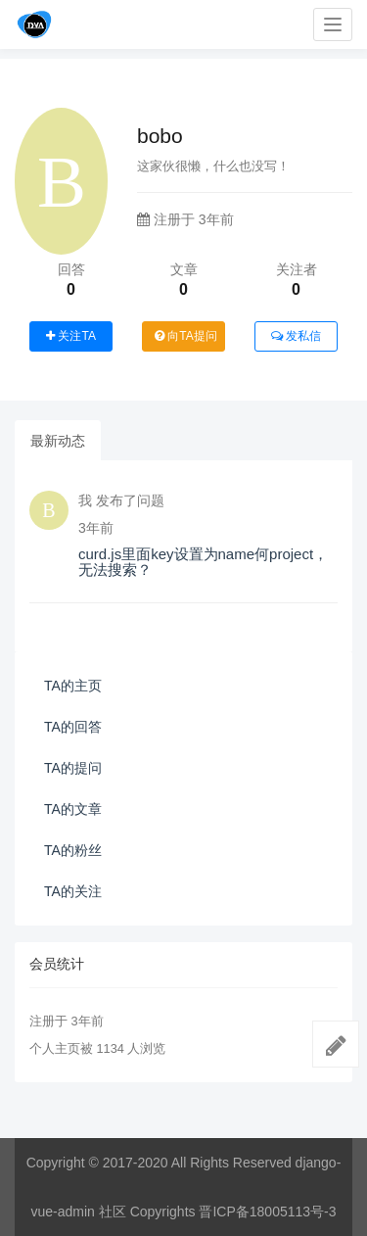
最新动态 (57, 441)
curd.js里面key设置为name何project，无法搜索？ (203, 562)
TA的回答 (73, 727)
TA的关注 (73, 891)
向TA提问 (186, 336)
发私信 (296, 336)
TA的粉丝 (73, 850)
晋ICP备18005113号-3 (267, 1211)
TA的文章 (73, 809)
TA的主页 (73, 685)
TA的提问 (73, 768)
